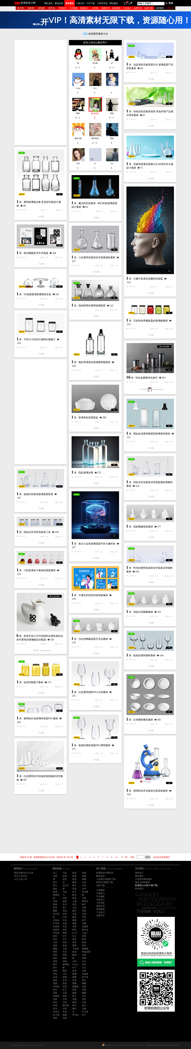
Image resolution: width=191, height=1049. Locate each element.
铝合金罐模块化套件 (146, 377)
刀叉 (65, 974)
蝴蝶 (84, 983)
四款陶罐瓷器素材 (143, 526)
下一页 (124, 857)
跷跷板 (75, 986)
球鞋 (55, 955)
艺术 (65, 904)
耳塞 (84, 955)
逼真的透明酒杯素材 (144, 655)
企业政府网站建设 (143, 879)
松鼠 (65, 929)
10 (117, 857)
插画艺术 (105, 8)
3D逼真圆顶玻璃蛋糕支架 (37, 294)
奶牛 (55, 967)
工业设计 (127, 8)
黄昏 (55, 971)
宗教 (84, 907)
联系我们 (139, 888)
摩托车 (85, 901)
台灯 (84, 967)
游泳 (65, 945)
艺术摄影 (73, 8)
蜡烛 (65, 971)
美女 (55, 882)
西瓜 (74, 929)
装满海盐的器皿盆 (88, 417)
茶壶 (84, 986)
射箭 (55, 945)
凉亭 (74, 942)
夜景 (84, 939)
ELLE (74, 933)
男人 (65, 907)
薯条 (55, 980)
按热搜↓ (41, 8)
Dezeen (75, 964)
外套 (65, 986)
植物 (84, 879)
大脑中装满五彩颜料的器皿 (148, 278)
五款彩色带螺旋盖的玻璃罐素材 (150, 320)
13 (125, 3)
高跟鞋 (85, 926)
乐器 (65, 993)
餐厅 (55, 964)
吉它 (84, 996)
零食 (74, 989)
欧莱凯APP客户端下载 (146, 885)
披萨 (65, 901)
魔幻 (74, 1008)
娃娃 (55, 958)
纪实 (65, 926)
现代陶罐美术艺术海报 (36, 253)
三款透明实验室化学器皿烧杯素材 (96, 257)
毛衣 (65, 952)
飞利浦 (75, 948)
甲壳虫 (75, 1015)
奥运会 (85, 929)
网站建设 (114, 3)
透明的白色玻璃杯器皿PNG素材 (41, 718)
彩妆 (65, 876)
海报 (55, 961)
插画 (55, 904)
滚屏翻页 (160, 8)
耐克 (74, 952)
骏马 (55, 989)
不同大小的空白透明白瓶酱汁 (40, 339)
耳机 (84, 885)
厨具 (74, 971)
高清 (74, 904)
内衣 (84, 888)
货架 (65, 942)
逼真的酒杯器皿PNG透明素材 (94, 745)
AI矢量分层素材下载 (106, 879)
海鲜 (74, 1002)
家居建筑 (116, 8)
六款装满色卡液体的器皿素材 (40, 570)
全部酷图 (100, 890)
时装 (74, 873)
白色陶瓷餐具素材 (143, 719)
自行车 (66, 885)
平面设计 (63, 8)
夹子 (84, 1015)
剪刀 (65, 989)
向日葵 (56, 914)
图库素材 (69, 3)
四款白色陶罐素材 (143, 612)
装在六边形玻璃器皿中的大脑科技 (96, 543)
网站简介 (139, 873)
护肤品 (56, 986)
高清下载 (148, 8)
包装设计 (84, 8)
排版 (65, 961)
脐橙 (55, 952)
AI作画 (95, 8)
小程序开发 (102, 3)
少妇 (74, 907)
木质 (84, 999)
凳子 (84, 920)
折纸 (84, 964)
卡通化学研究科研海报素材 (93, 595)
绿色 (74, 879)
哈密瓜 (56, 929)
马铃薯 (56, 933)
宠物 (84, 958)
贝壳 (65, 1002)
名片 (74, 892)
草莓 (65, 955)
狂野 (55, 907)
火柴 (74, 961)
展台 (84, 1005)
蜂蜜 (65, 933)
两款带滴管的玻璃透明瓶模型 (94, 362)
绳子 (74, 996)
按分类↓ (21, 8)
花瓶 (55, 993)
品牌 (65, 898)
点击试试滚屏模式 (161, 857)
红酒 (65, 923)
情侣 (84, 945)
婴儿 (55, 885)
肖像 (84, 923)
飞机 (65, 892)
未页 (132, 857)
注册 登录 (170, 8)
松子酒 (56, 1015)
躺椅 (65, 958)
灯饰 (65, 999)
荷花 (55, 1008)
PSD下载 (91, 3)
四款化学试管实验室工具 (37, 532)
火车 (84, 961)
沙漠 (55, 977)
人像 (74, 901)
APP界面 (100, 903)
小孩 (84, 882)
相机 (55, 888)
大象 (84, 898)
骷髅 (74, 974)
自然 (74, 898)
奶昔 (65, 983)
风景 (74, 876)
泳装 (84, 971)
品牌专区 (138, 8)
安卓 (65, 980)
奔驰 (84, 936)
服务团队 (139, 876)
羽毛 (65, 1012)
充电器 (85, 974)
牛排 (84, 1002)
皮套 (55, 999)
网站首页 (48, 3)
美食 (55, 901)
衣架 (55, 1002)
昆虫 (65, 879)
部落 (55, 936)
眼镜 (74, 955)
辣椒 (65, 1015)
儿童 (65, 948)
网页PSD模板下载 (104, 882)
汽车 (65, 873)
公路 (74, 914)
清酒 (84, 989)
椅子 (74, 885)
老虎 (84, 873)
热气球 (85, 977)
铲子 (74, 967)
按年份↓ (52, 8)
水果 (55, 876)
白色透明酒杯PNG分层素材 (93, 692)
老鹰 (65, 977)
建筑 (74, 882)
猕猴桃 (85, 948)
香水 (55, 939)
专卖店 (56, 1012)
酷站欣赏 (59, 3)
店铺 (84, 1008)
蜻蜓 (84, 993)
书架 (65, 1018)
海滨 (74, 939)
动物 (84, 876)
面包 (84, 910)
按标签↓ (31, 8)
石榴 (74, 999)
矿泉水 (56, 923)
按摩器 (56, 996)
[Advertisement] (40, 92)
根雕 (74, 977)
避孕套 (56, 895)
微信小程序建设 (142, 882)
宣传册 (85, 892)
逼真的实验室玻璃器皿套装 (38, 494)
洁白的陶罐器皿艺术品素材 (93, 639)
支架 (74, 980)
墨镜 (74, 983)
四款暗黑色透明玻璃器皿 (92, 305)
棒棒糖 (66, 964)
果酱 (55, 983)
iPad (74, 936)
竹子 (65, 939)
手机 (84, 917)
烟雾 (74, 993)
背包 (55, 974)
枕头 (84, 980)
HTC (65, 936)
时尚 (65, 920)
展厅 (74, 1005)
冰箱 (84, 914)
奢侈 (74, 920)
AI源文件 (80, 3)
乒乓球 (85, 1012)
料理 (55, 1005)
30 (129, 3)
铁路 (84, 942)
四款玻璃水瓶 (85, 472)
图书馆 (66, 1005)
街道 (65, 914)
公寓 (55, 942)
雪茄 (55, 1018)
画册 (74, 923)
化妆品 (56, 920)
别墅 (74, 926)
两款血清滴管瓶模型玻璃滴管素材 (151, 433)
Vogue (84, 933)
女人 (55, 873)
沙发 (74, 888)
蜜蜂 (74, 945)
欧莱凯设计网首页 (104, 873)
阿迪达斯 (86, 952)
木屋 (65, 1008)
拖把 (65, 996)
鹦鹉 (55, 910)
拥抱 (55, 948)
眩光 (74, 895)
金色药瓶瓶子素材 (33, 682)
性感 (55, 892)
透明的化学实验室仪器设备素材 (150, 790)
